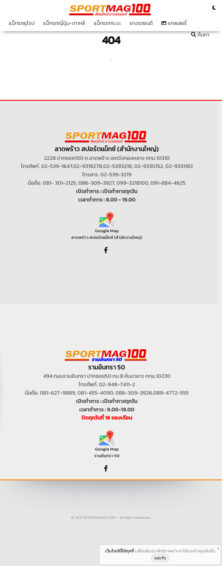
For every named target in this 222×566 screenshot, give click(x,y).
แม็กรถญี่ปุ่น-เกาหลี (64, 23)
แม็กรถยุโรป (21, 23)
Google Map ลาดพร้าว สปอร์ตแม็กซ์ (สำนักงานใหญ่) (106, 228)
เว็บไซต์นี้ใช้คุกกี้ (119, 550)
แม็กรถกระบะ (107, 23)
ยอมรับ (160, 558)
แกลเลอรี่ (174, 23)
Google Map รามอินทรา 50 (106, 446)
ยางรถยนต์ (141, 23)
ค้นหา (200, 35)
